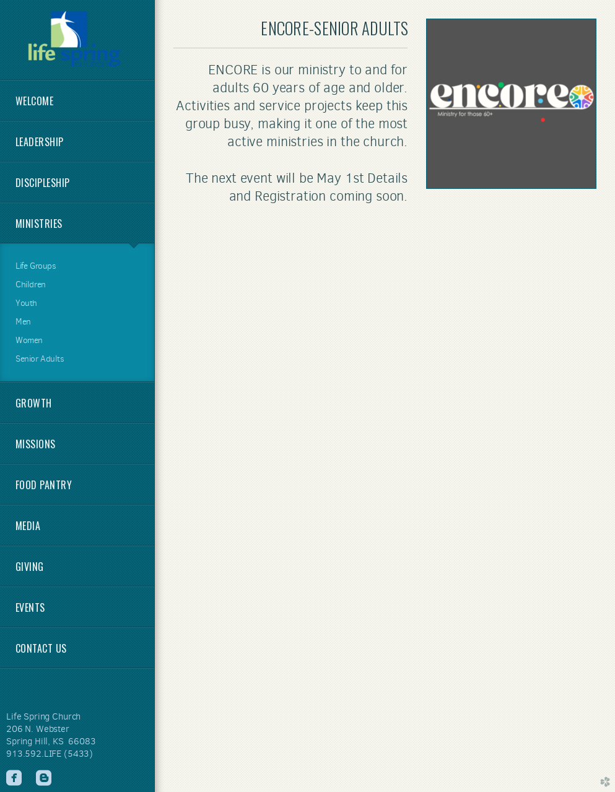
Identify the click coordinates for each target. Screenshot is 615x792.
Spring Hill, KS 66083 (51, 741)
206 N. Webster (37, 729)
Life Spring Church (43, 716)
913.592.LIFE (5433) (49, 753)
